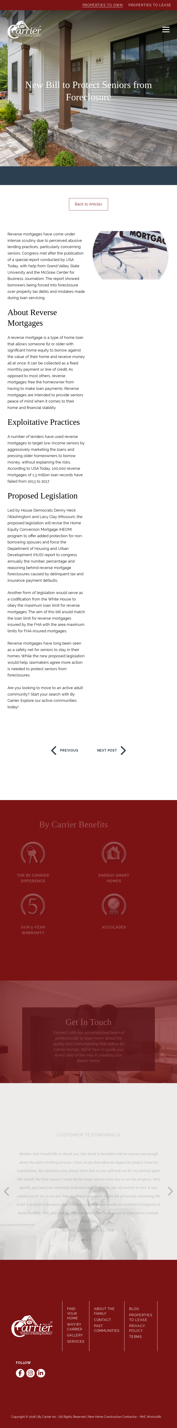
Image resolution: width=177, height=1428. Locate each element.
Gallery (75, 1335)
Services (75, 1341)
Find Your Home (72, 1313)
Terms (135, 1337)
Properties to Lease (150, 5)
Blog (134, 1309)
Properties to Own (103, 5)
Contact (102, 1320)
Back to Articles (88, 204)
